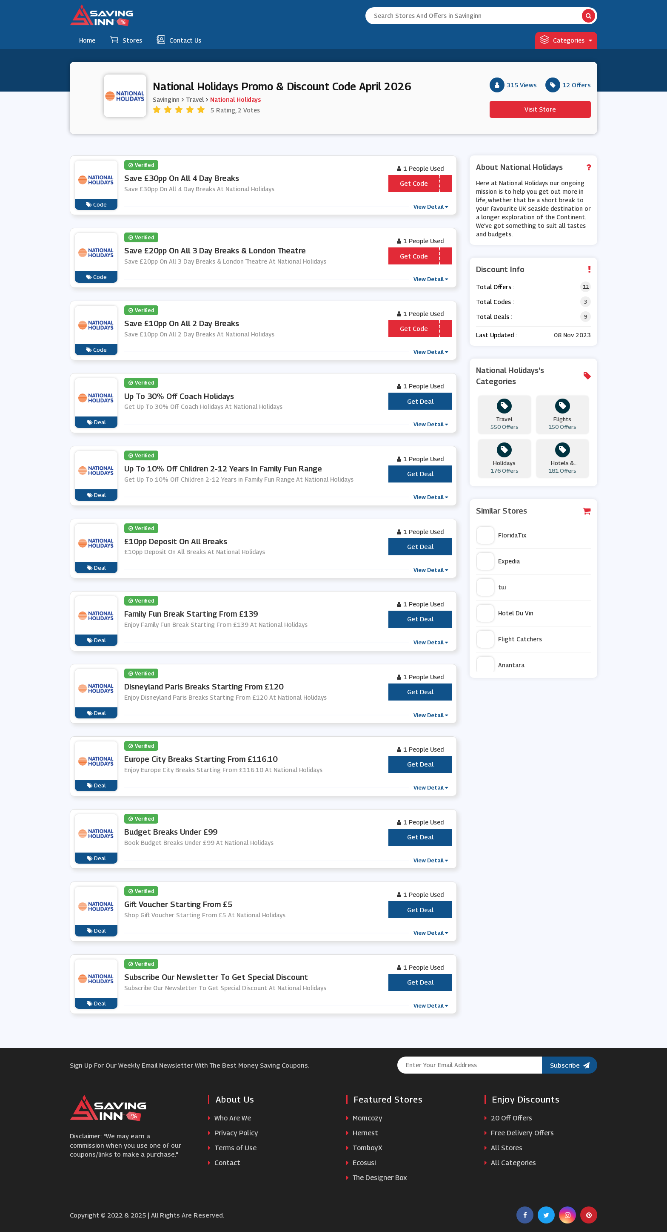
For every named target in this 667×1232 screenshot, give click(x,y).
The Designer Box (376, 1178)
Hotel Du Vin (505, 613)
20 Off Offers (508, 1118)
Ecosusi (361, 1163)
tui (491, 587)
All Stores (503, 1148)
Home (87, 40)
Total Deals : (494, 316)
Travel (195, 99)
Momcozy (364, 1118)
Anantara (500, 665)
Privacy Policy (233, 1133)
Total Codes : (495, 301)
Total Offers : (495, 286)
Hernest (362, 1133)
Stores (126, 39)
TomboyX (364, 1148)
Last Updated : (496, 335)
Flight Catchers (509, 639)
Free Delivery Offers (519, 1133)
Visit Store (540, 109)
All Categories (510, 1163)
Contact (224, 1163)
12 (586, 287)
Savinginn (166, 99)
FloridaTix (502, 535)
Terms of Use (232, 1148)
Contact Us (179, 39)
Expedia (498, 561)
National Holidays (235, 99)
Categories (566, 39)
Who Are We (229, 1118)
